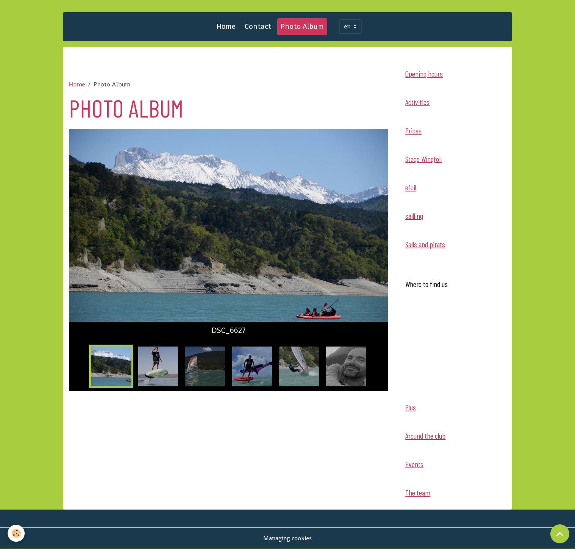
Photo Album (302, 26)
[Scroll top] (559, 533)
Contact (258, 26)
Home (225, 26)
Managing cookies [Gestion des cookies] (287, 538)
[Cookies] (16, 533)
